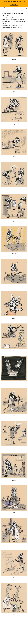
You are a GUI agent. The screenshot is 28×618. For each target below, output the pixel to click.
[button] (1, 9)
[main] (14, 20)
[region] (14, 3)
